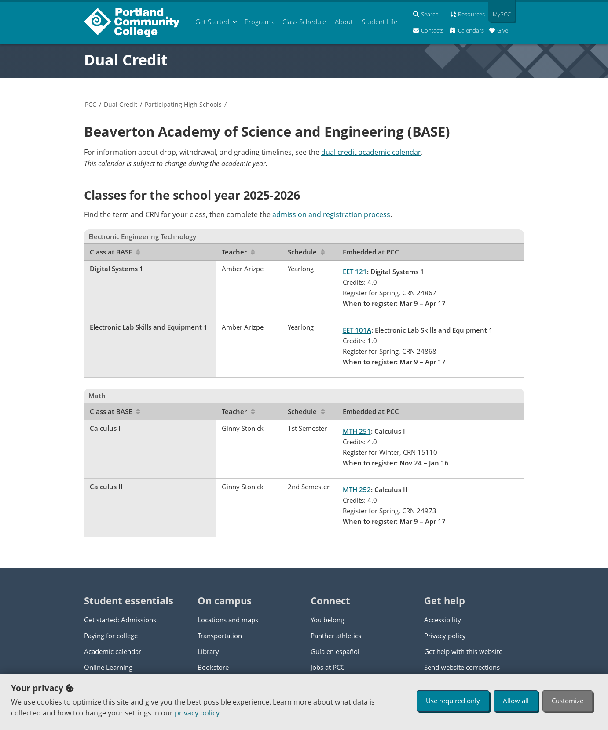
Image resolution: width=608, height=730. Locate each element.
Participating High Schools (183, 104)
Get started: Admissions (120, 619)
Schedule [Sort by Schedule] (306, 251)
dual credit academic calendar (371, 152)
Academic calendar (112, 651)
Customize (567, 700)
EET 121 (355, 271)
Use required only (453, 700)
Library (208, 651)
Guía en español (335, 651)
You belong (327, 619)
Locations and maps (228, 619)
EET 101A (357, 330)
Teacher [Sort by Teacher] (238, 251)
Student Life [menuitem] (379, 21)
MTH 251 (357, 431)
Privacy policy (445, 635)
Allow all (516, 700)
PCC (90, 104)
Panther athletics (336, 635)
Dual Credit (126, 60)
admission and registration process (331, 214)
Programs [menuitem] (259, 21)
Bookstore (213, 667)
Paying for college (111, 635)
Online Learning (108, 667)
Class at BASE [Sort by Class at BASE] (115, 251)
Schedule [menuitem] (304, 21)
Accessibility (442, 619)
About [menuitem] (344, 21)
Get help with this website (463, 651)
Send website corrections (462, 667)
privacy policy (197, 713)
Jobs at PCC (327, 667)
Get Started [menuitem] (212, 21)
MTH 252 (357, 489)
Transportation (220, 635)
